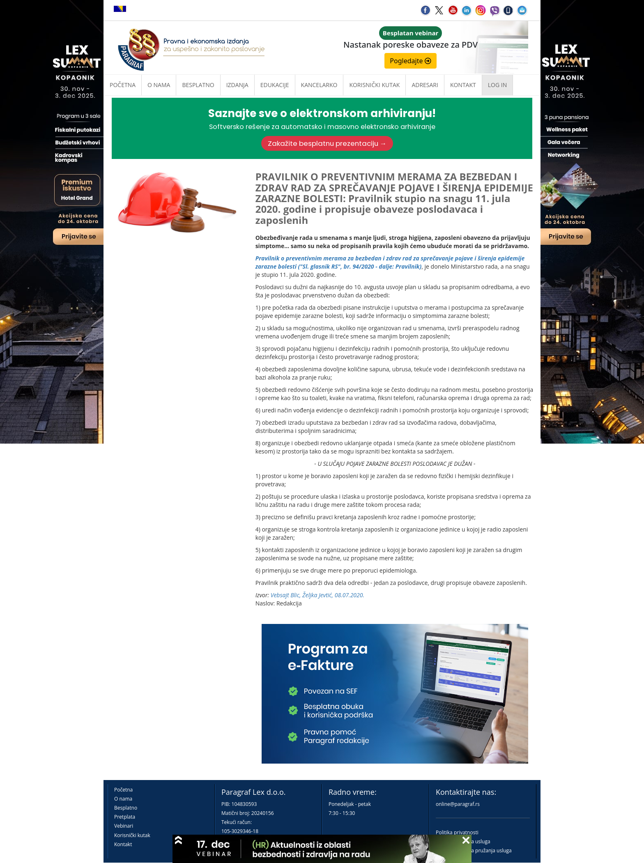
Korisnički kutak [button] (374, 85)
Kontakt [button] (463, 85)
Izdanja (237, 85)
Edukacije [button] (274, 85)
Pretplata (124, 816)
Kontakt (123, 844)
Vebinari (123, 825)
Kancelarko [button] (319, 85)
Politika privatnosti (457, 832)
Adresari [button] (425, 85)
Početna (123, 85)
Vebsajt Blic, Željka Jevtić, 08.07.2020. (317, 595)
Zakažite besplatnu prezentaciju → (327, 143)
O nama (158, 85)
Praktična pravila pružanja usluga (474, 850)
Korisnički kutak (132, 835)
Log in (497, 85)
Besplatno (198, 85)
